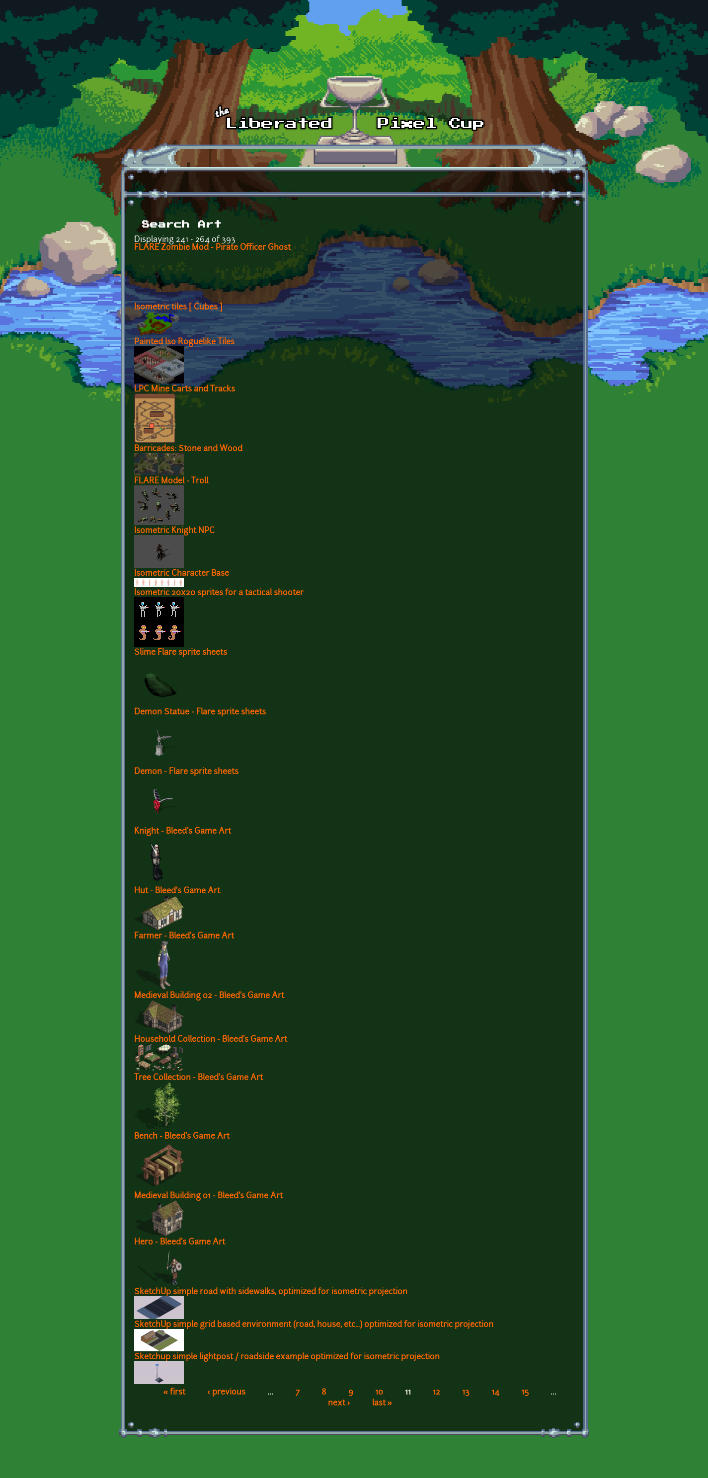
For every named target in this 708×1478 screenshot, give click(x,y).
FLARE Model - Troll (171, 481)
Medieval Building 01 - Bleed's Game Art (208, 1196)
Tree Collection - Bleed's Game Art (198, 1078)
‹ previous (226, 1393)
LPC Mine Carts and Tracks (184, 389)
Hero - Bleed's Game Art (179, 1242)
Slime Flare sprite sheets (180, 653)
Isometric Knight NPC (174, 531)
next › (339, 1403)
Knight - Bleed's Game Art (182, 832)
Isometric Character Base (181, 574)
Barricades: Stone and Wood (188, 449)
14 (495, 1393)
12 (436, 1393)
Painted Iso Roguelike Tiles (184, 342)
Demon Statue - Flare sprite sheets (200, 712)
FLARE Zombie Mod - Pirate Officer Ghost (212, 248)
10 (379, 1393)
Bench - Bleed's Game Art (182, 1137)
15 (525, 1393)
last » (382, 1403)
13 (466, 1393)
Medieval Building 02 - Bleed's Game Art (209, 996)
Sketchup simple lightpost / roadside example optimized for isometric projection (287, 1357)
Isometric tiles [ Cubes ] (178, 307)
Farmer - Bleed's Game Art (184, 936)
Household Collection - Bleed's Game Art (210, 1040)
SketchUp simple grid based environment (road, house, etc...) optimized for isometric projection (313, 1325)
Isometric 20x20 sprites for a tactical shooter (219, 593)
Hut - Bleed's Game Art (177, 891)
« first (174, 1393)
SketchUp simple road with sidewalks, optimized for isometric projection (270, 1292)
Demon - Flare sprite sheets (186, 772)
